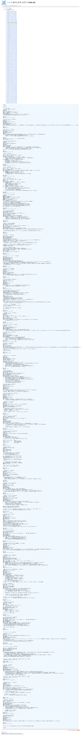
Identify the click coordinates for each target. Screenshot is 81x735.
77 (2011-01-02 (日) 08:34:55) (11, 89)
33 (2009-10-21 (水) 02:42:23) (11, 44)
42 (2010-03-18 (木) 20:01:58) (11, 53)
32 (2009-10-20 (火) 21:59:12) (11, 43)
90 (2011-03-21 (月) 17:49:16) (11, 103)
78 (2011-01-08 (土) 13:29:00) (11, 90)
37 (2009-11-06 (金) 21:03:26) (11, 48)
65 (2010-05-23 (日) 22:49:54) (11, 77)
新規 (6, 5)
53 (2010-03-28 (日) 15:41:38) (11, 64)
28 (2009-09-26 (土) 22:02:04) (11, 39)
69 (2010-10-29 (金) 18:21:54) (11, 81)
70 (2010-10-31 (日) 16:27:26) (11, 82)
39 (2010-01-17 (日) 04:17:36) (11, 50)
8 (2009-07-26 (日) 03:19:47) (11, 18)
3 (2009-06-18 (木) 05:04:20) (11, 13)
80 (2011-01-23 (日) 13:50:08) (11, 92)
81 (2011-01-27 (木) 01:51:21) (11, 93)
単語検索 (11, 5)
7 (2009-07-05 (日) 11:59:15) (11, 17)
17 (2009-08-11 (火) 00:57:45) (11, 27)
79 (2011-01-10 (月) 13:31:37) (11, 91)
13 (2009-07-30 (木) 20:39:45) (11, 23)
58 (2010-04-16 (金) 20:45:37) (11, 70)
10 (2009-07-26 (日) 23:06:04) (11, 20)
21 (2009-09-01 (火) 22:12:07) (11, 31)
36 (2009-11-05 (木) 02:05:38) (11, 47)
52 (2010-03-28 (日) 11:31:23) (11, 63)
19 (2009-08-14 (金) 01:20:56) (11, 29)
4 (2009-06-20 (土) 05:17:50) (11, 14)
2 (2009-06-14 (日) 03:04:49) (11, 12)
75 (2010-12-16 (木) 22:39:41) (11, 87)
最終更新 (15, 5)
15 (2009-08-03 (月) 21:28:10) (11, 25)
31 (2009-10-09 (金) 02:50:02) (11, 42)
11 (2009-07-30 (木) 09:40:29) (11, 21)
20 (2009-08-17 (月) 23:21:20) (11, 30)
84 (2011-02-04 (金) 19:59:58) (11, 96)
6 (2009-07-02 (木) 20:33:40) (11, 16)
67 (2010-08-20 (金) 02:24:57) (11, 79)
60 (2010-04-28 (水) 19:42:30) (11, 72)
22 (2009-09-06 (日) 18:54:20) (11, 32)
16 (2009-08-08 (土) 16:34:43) (11, 26)
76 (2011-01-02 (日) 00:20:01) (11, 88)
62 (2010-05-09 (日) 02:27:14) (11, 74)
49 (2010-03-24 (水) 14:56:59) (11, 60)
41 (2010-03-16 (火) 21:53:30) (11, 52)
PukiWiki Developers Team (14, 733)
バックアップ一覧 (7, 7)
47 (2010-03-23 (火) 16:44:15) (11, 58)
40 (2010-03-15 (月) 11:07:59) (11, 51)
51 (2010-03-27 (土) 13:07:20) (11, 62)
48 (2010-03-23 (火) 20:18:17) (11, 59)
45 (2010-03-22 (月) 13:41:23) (11, 56)
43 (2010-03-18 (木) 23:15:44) (11, 54)
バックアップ (6, 8)
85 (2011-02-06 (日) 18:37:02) (11, 97)
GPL (21, 733)
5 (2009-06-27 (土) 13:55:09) (11, 15)
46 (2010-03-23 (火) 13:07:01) (11, 57)
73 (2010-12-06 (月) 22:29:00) (11, 85)
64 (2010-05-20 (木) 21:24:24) (11, 76)
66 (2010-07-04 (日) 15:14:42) (11, 78)
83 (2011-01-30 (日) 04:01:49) (11, 95)
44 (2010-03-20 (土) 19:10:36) (11, 55)
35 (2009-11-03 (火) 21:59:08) (11, 46)
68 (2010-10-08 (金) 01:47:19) (11, 80)
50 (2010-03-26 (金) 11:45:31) (11, 61)
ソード (9, 2)
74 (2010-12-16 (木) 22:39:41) (11, 86)
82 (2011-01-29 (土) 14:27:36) (11, 94)
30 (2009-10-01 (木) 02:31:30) (11, 41)
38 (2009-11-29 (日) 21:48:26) (11, 49)
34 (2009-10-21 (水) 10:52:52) (11, 45)
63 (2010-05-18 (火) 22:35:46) (11, 75)
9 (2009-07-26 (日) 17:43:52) (11, 19)
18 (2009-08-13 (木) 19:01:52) (11, 28)
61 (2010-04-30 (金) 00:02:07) (11, 73)
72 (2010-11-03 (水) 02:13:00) (11, 84)
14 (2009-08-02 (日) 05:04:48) (11, 24)
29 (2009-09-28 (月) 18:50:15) (11, 40)
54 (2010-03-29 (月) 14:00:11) (11, 65)
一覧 (9, 5)
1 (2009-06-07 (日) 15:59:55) (11, 11)
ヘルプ (19, 5)
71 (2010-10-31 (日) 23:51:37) (11, 83)
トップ (3, 5)
